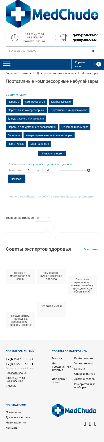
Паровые (13, 101)
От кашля (14, 135)
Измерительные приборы (85, 385)
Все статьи (91, 249)
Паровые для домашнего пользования (32, 126)
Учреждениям (83, 363)
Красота (79, 368)
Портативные (16, 143)
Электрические (39, 143)
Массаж (57, 358)
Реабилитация (83, 358)
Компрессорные (35, 101)
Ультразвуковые (61, 101)
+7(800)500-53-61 (83, 40)
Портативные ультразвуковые (68, 110)
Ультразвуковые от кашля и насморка (49, 135)
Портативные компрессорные (26, 110)
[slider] (88, 170)
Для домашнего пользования (26, 118)
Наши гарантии (16, 422)
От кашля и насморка (75, 126)
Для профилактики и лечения (62, 366)
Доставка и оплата (18, 417)
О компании (14, 412)
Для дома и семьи (59, 380)
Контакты (12, 427)
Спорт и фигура (84, 373)
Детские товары (84, 378)
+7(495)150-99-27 (83, 35)
